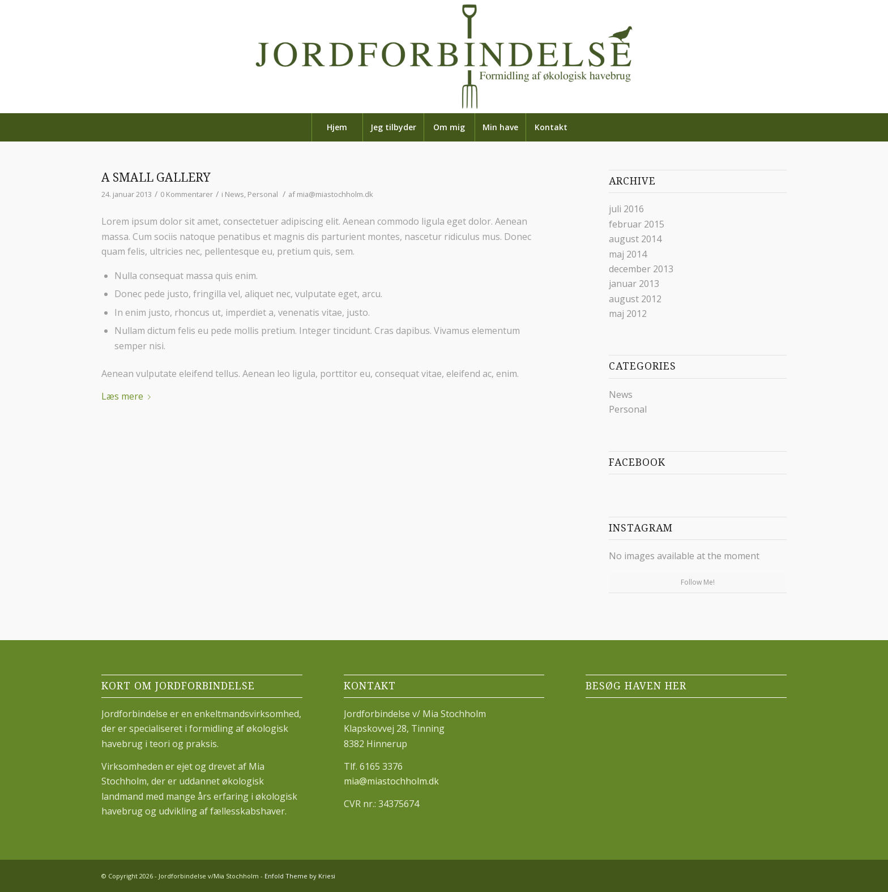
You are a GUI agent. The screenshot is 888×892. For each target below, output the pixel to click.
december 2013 (641, 269)
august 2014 (635, 239)
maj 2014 (628, 254)
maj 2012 (628, 313)
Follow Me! (698, 582)
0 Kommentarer (186, 194)
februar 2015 (636, 224)
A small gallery (156, 177)
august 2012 (635, 299)
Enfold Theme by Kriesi (299, 876)
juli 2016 (626, 209)
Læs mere (128, 396)
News (234, 194)
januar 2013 (634, 283)
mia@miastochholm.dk (335, 194)
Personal (262, 194)
